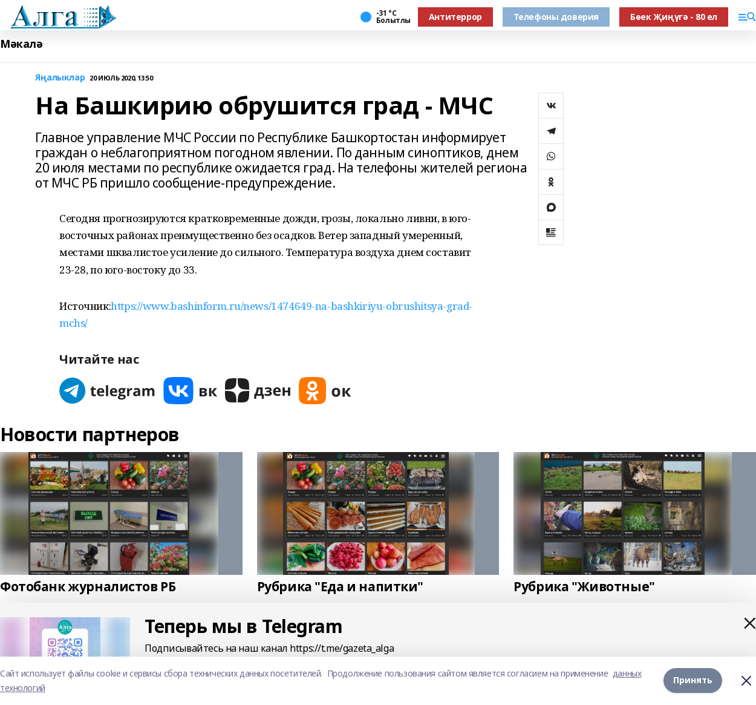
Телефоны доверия (556, 16)
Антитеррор (455, 16)
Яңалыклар (60, 78)
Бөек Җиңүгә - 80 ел (673, 16)
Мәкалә (21, 44)
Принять (692, 680)
